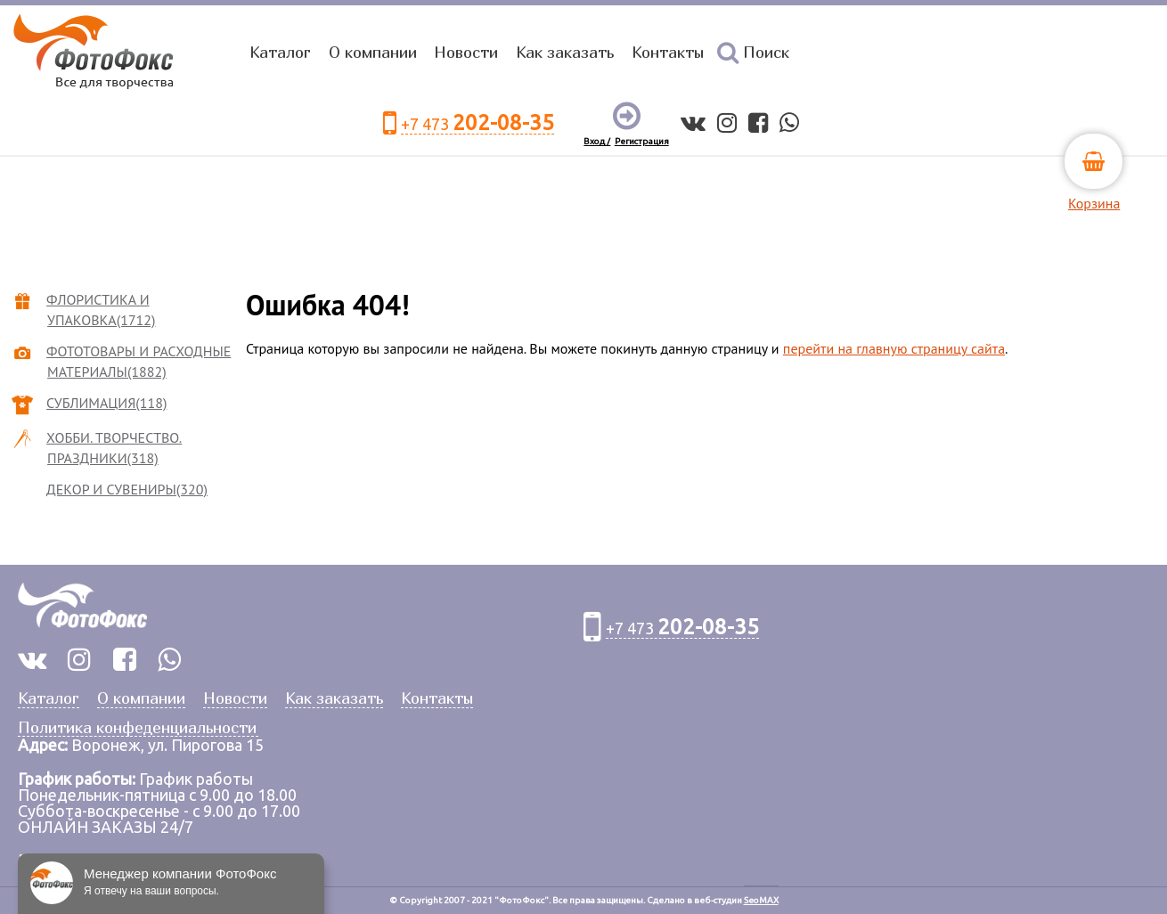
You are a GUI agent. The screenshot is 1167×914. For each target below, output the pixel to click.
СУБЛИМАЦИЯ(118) (107, 403)
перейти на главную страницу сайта (894, 348)
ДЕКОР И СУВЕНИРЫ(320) (127, 489)
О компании (373, 52)
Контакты (668, 52)
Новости (466, 52)
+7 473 (477, 123)
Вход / (597, 141)
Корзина (1094, 203)
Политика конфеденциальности (137, 728)
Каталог (280, 52)
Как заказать (565, 52)
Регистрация (642, 141)
